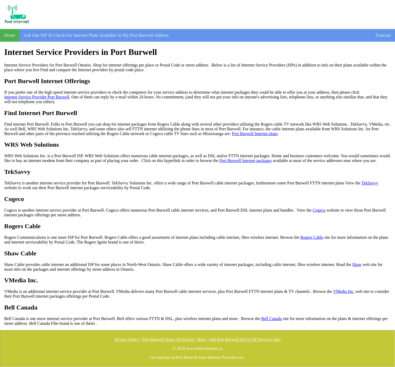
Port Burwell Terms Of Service (168, 339)
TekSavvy (370, 183)
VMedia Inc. (343, 291)
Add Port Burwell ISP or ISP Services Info (245, 339)
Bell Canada (271, 318)
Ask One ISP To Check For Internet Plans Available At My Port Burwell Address (96, 35)
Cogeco (319, 210)
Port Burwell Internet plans (255, 133)
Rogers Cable (311, 237)
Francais (383, 35)
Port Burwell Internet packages (246, 160)
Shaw (357, 264)
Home (9, 35)
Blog (201, 339)
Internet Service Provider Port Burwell (36, 97)
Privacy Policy (126, 339)
